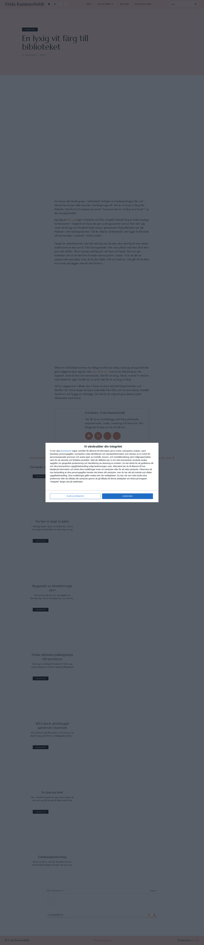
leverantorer (66, 451)
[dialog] (102, 472)
